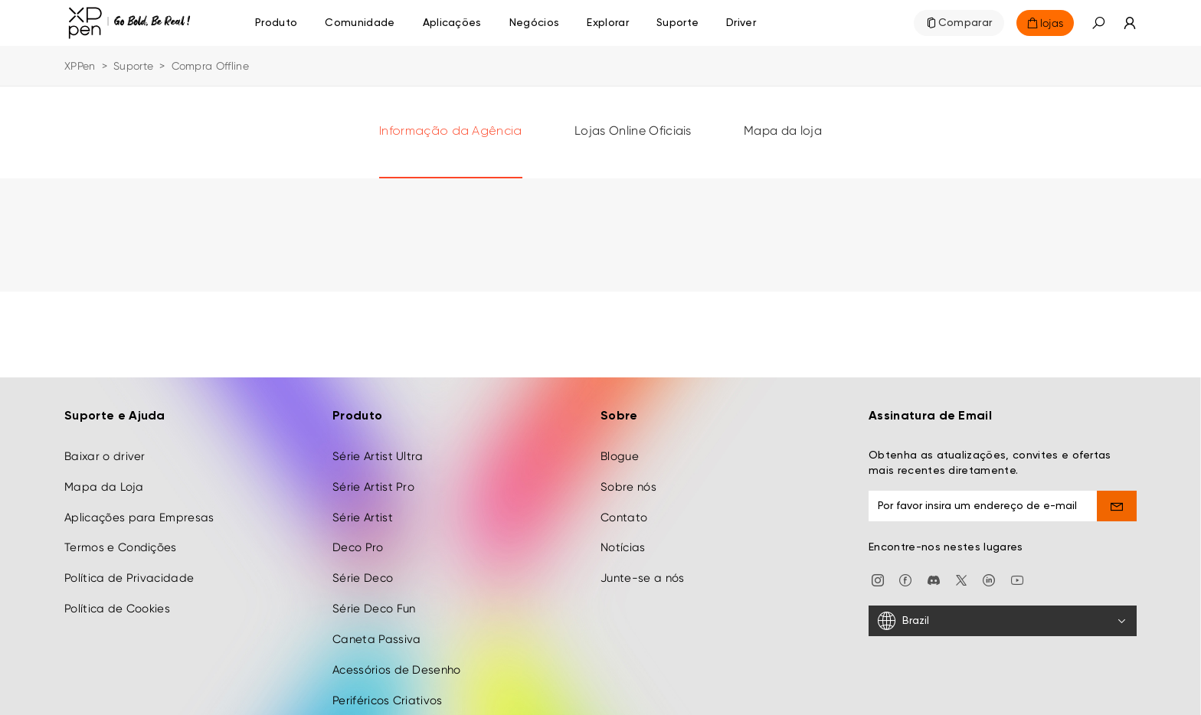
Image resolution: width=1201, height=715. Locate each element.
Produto (276, 23)
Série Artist (362, 511)
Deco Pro (358, 542)
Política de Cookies (117, 603)
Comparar (965, 23)
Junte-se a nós (642, 573)
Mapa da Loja (103, 481)
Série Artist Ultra (378, 451)
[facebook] (905, 573)
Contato (623, 511)
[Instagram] (878, 573)
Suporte (133, 66)
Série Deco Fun (373, 603)
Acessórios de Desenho (396, 664)
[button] (1098, 23)
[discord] (933, 573)
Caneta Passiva (376, 634)
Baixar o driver (105, 451)
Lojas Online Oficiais (633, 130)
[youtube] (1017, 573)
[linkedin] (989, 573)
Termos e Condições (120, 542)
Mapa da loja (783, 130)
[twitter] (961, 573)
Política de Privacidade (129, 573)
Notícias (623, 542)
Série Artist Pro (373, 481)
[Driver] (741, 23)
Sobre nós (628, 481)
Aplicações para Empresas (139, 511)
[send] (1117, 500)
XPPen (80, 66)
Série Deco (362, 573)
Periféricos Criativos (387, 694)
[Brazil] (1003, 615)
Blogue (619, 451)
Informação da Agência (450, 132)
